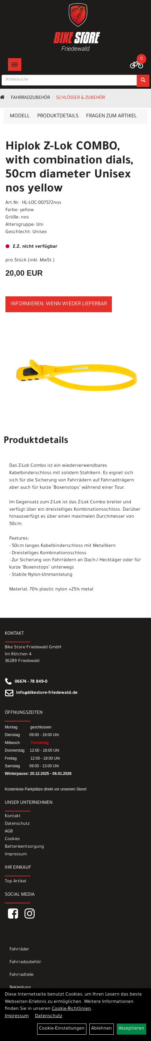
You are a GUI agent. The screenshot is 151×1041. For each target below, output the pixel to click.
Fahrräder (19, 949)
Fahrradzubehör (30, 98)
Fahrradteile (21, 975)
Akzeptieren (131, 1028)
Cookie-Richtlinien (71, 1009)
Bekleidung (20, 987)
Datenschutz (17, 824)
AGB (9, 831)
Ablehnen (101, 1028)
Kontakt (13, 816)
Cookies (12, 839)
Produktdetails (58, 116)
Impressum (16, 854)
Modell (20, 116)
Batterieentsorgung (24, 847)
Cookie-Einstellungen (62, 1028)
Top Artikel (15, 881)
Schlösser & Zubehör (80, 98)
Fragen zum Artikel (111, 116)
